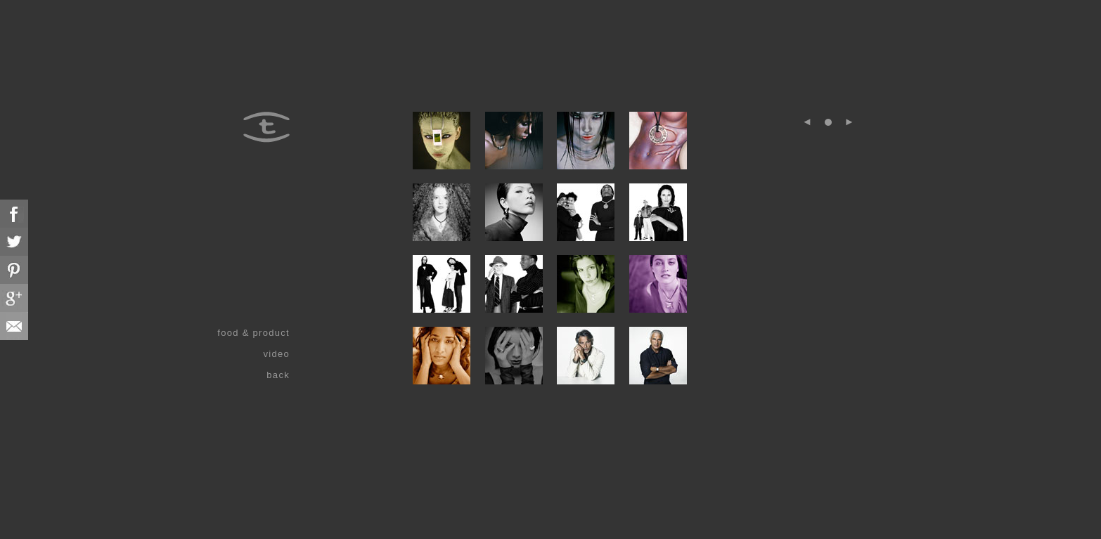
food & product (253, 332)
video (276, 354)
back (278, 375)
